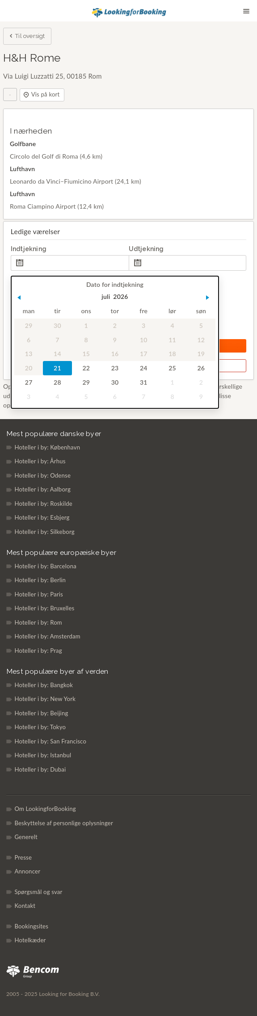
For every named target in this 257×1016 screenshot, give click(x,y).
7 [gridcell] (57, 340)
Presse (23, 857)
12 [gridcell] (201, 340)
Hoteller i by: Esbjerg (41, 517)
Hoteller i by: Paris (38, 594)
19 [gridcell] (201, 354)
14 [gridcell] (57, 354)
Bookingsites (31, 926)
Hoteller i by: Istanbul (42, 755)
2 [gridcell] (115, 325)
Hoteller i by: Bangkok (43, 685)
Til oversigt (26, 37)
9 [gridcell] (115, 340)
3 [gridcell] (143, 325)
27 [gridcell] (29, 382)
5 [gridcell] (200, 325)
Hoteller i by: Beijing (41, 713)
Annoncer (27, 871)
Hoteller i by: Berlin (40, 580)
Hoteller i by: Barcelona (45, 566)
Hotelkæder (30, 940)
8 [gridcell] (86, 340)
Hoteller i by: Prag (38, 650)
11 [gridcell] (172, 340)
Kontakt (24, 905)
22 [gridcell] (86, 368)
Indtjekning (28, 248)
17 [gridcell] (143, 354)
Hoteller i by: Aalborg (42, 489)
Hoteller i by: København (47, 447)
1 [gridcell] (86, 325)
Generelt (26, 836)
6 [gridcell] (28, 340)
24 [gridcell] (143, 368)
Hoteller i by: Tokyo (40, 727)
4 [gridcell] (172, 325)
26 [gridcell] (201, 368)
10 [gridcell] (143, 340)
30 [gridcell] (57, 325)
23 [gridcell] (114, 368)
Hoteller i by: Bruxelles (44, 608)
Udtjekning (146, 248)
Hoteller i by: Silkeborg (44, 531)
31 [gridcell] (143, 382)
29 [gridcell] (29, 325)
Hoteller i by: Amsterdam (47, 636)
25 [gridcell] (172, 368)
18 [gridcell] (172, 354)
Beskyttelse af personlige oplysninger (63, 823)
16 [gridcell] (114, 354)
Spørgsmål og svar (38, 891)
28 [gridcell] (57, 382)
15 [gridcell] (86, 354)
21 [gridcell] (57, 368)
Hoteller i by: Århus (39, 461)
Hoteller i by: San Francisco (50, 741)
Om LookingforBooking (45, 808)
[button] (19, 297)
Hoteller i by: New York (45, 698)
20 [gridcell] (29, 368)
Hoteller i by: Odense (42, 475)
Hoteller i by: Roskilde (43, 503)
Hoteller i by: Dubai (40, 769)
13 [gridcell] (29, 354)
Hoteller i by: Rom (38, 622)
